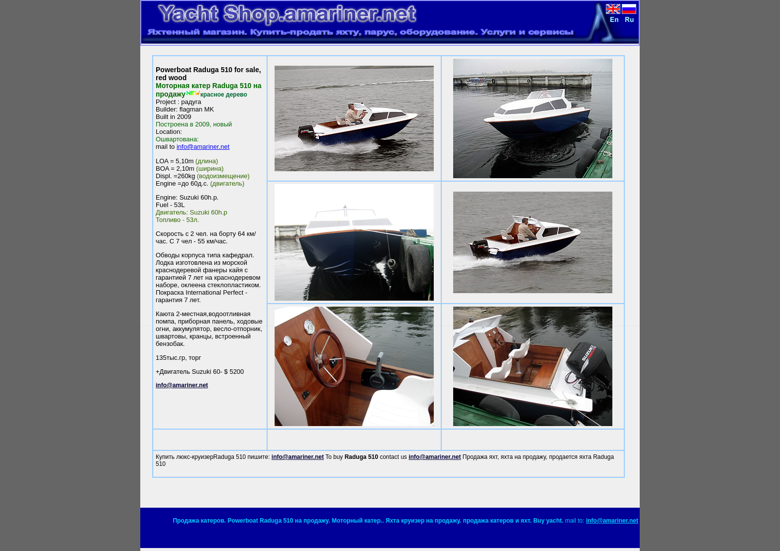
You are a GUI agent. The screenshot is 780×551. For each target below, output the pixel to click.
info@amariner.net (203, 146)
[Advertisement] (509, 493)
